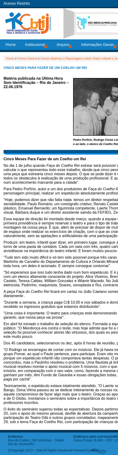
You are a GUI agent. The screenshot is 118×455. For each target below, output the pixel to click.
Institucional (35, 45)
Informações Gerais (97, 45)
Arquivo (63, 45)
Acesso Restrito (17, 3)
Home (11, 45)
